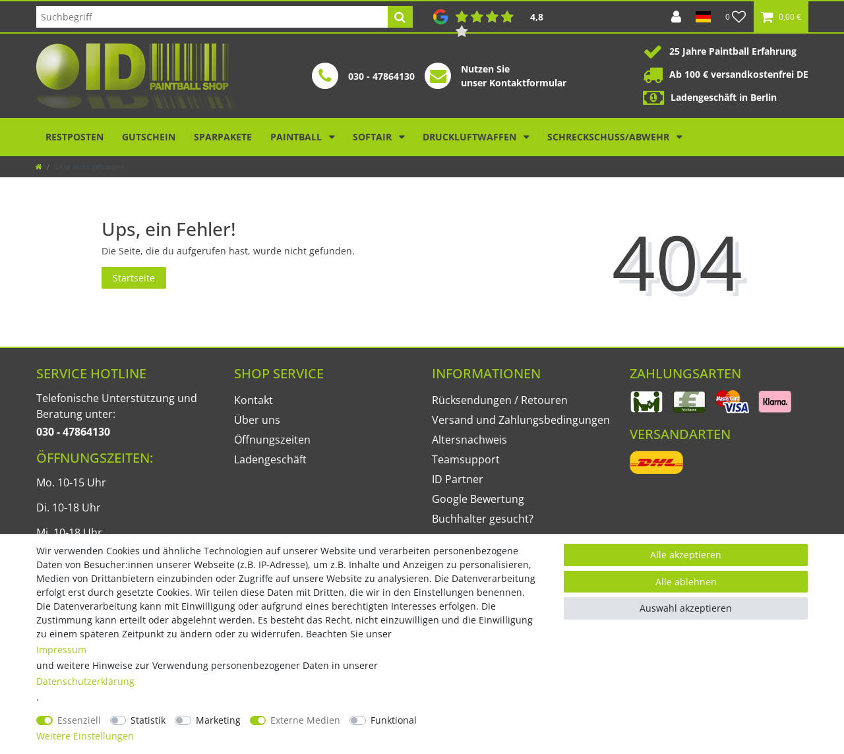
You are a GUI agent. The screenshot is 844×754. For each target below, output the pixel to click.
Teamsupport (466, 459)
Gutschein (148, 136)
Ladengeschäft (270, 459)
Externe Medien (305, 720)
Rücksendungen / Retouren (500, 400)
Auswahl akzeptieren (686, 608)
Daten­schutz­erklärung (85, 681)
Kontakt (253, 400)
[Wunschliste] (736, 16)
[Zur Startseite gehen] (39, 166)
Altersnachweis (469, 439)
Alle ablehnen (686, 581)
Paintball (297, 136)
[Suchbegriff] (212, 17)
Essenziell (79, 720)
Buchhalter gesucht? (482, 518)
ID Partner (457, 479)
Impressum (61, 649)
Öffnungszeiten (272, 439)
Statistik (148, 720)
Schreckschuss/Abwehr (609, 136)
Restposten (74, 136)
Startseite (134, 278)
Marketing (218, 720)
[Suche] (400, 17)
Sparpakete (223, 136)
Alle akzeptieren (685, 554)
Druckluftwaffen (471, 136)
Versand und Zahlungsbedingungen (521, 420)
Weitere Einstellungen (85, 736)
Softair (373, 136)
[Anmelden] (676, 16)
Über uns (257, 420)
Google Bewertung (478, 499)
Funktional (394, 720)
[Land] (703, 16)
